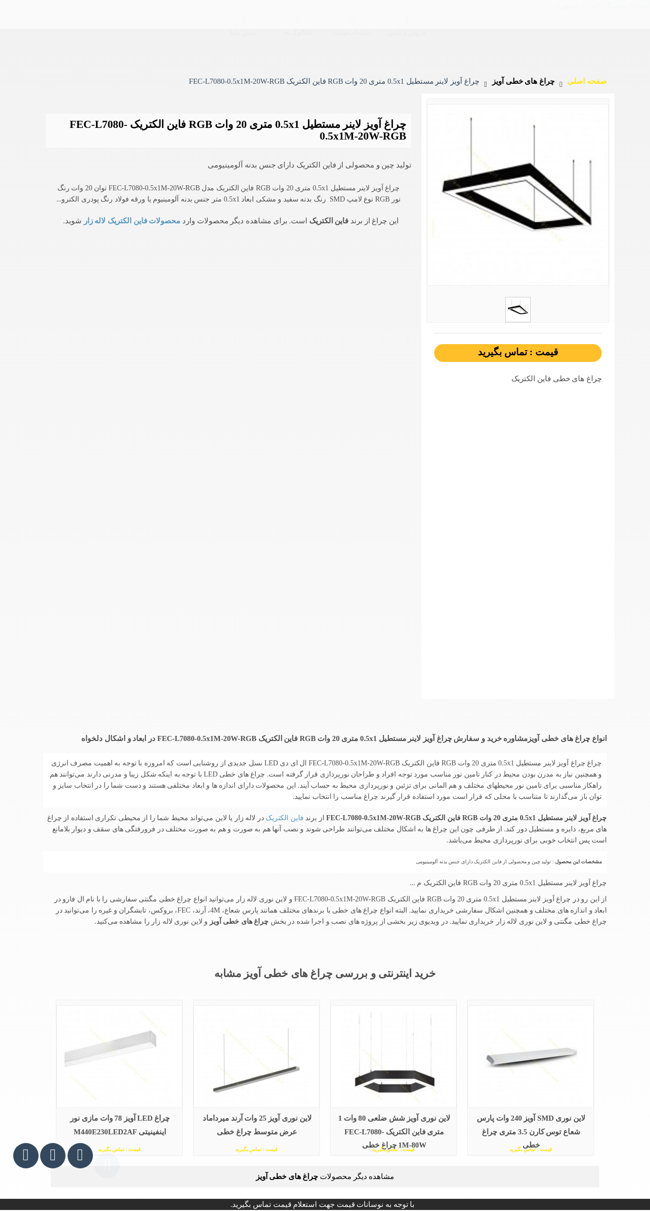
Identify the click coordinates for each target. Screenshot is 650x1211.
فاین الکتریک (284, 818)
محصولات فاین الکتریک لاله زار (131, 221)
